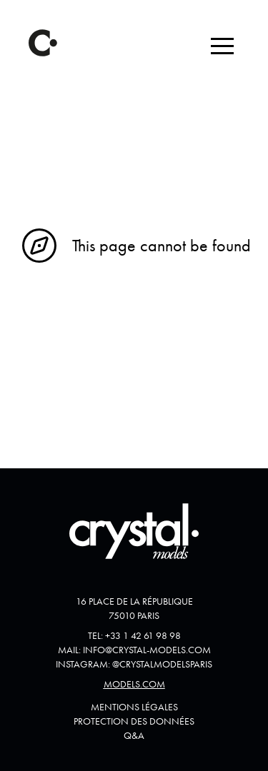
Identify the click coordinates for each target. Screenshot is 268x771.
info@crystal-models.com (147, 649)
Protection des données (134, 721)
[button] (222, 46)
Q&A (134, 735)
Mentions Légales (134, 706)
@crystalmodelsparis (162, 663)
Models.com (134, 683)
